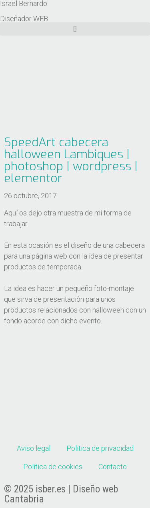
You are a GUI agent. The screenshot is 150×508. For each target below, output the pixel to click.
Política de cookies (52, 466)
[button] (75, 29)
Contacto (112, 466)
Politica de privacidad (100, 448)
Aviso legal (33, 448)
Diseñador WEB (24, 18)
